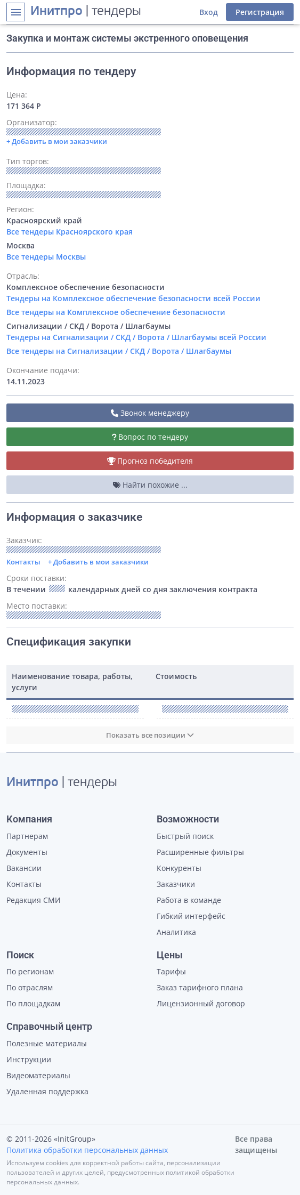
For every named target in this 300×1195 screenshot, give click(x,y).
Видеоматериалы (38, 1075)
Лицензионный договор (201, 1003)
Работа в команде (189, 900)
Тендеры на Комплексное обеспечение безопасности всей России (133, 298)
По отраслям (29, 987)
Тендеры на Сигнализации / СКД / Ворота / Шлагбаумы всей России (136, 337)
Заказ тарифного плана (200, 987)
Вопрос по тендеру (150, 437)
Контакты (23, 562)
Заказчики (176, 884)
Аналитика (176, 932)
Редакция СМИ (33, 900)
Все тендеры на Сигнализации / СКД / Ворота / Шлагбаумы (118, 351)
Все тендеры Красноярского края (69, 232)
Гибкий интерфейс (191, 916)
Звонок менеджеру (150, 413)
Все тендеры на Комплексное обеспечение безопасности (115, 312)
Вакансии (24, 868)
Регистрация (260, 12)
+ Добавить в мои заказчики (98, 562)
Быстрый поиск (185, 836)
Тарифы (171, 971)
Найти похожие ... (150, 485)
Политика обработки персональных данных (87, 1150)
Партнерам (27, 836)
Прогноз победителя (150, 461)
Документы (26, 852)
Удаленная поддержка (47, 1091)
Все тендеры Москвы (46, 257)
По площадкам (33, 1003)
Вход (208, 12)
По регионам (30, 971)
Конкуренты (179, 868)
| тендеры (85, 11)
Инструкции (28, 1059)
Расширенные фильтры (200, 852)
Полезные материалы (46, 1043)
